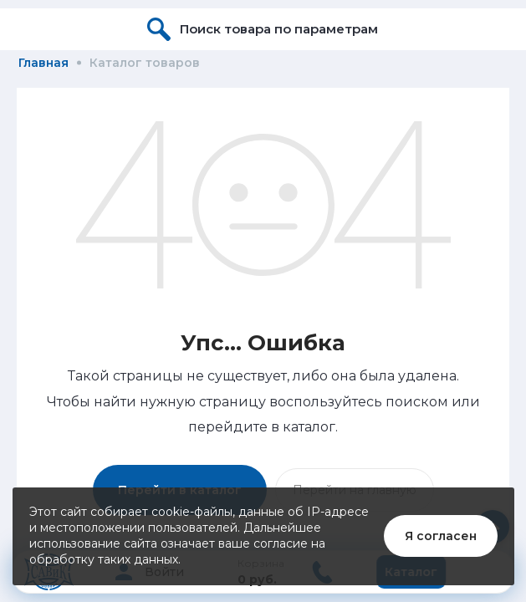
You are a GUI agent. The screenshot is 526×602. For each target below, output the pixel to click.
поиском (417, 402)
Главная (43, 62)
